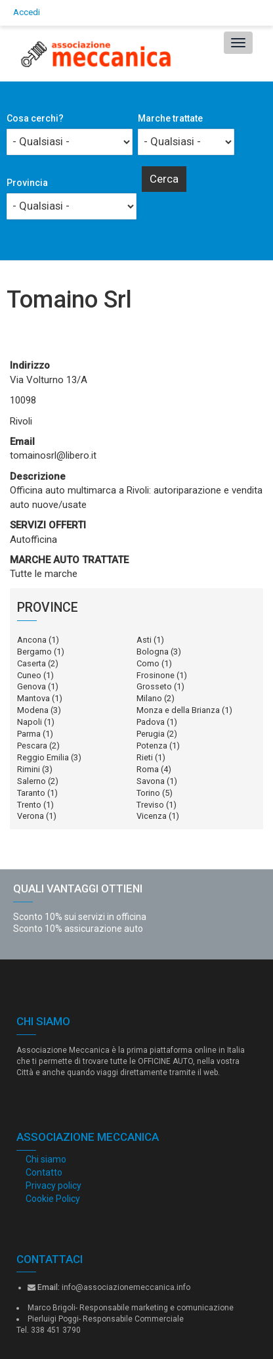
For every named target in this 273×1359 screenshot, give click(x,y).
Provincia (27, 182)
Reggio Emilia (43, 757)
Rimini (28, 769)
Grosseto (154, 686)
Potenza (151, 745)
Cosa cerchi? (35, 118)
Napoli (29, 722)
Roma (147, 769)
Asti (144, 640)
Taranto (31, 793)
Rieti (144, 757)
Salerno (31, 781)
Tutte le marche (43, 574)
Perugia (150, 734)
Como (147, 663)
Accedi (26, 12)
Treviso (150, 805)
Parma (29, 734)
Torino (148, 793)
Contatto (44, 1172)
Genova (31, 686)
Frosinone (155, 675)
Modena (33, 710)
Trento (29, 805)
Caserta (31, 663)
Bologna (152, 651)
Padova (150, 722)
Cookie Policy (53, 1198)
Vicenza (151, 816)
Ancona (32, 640)
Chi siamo (46, 1159)
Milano (149, 698)
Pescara (32, 745)
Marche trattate (170, 118)
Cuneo (29, 675)
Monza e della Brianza (178, 710)
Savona (150, 781)
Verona (30, 816)
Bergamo (34, 651)
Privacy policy (53, 1185)
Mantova (33, 698)
